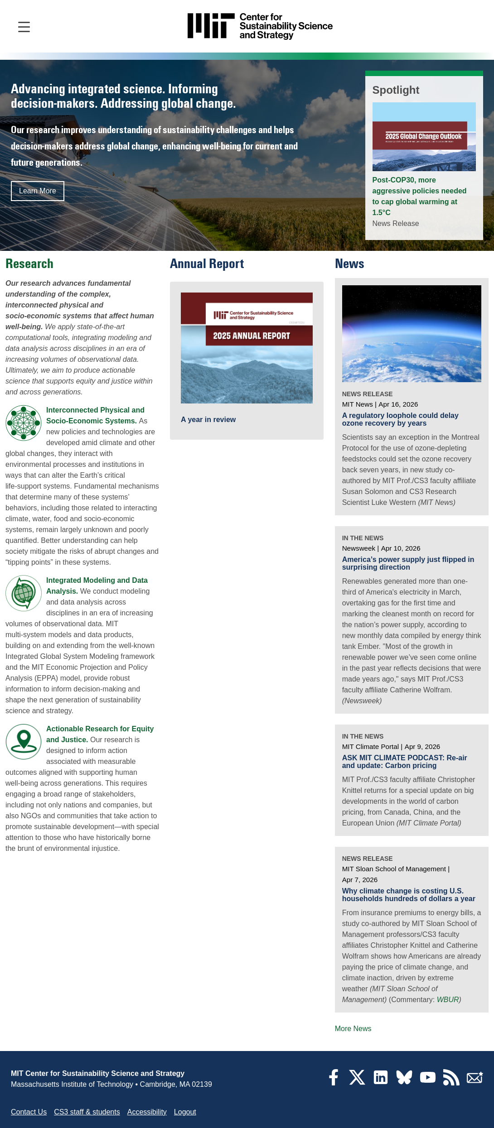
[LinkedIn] (381, 1083)
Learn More (37, 191)
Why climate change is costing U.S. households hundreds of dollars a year (408, 895)
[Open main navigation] (24, 26)
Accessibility (147, 1112)
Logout (185, 1112)
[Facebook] (333, 1083)
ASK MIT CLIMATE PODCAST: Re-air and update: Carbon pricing (404, 762)
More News (353, 1028)
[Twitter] (357, 1083)
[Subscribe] (475, 1083)
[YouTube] (428, 1083)
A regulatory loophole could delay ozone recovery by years (400, 419)
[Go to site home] (260, 26)
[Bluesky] (404, 1083)
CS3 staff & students (87, 1112)
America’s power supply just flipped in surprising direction (408, 563)
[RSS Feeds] (451, 1083)
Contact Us (29, 1112)
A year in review (208, 420)
